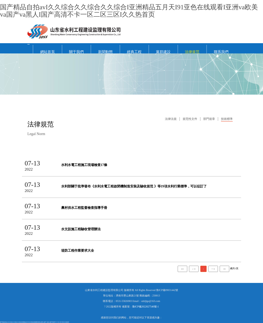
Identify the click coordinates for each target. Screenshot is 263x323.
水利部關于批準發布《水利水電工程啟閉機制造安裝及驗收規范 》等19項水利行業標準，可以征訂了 (134, 186)
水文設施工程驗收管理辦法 (81, 229)
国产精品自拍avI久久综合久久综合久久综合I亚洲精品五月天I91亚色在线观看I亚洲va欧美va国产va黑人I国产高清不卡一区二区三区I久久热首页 (129, 10)
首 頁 (182, 269)
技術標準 (227, 118)
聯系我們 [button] (221, 51)
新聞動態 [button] (105, 51)
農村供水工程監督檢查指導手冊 (84, 208)
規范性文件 (190, 118)
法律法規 (171, 118)
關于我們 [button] (76, 51)
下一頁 (213, 269)
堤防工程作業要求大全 (77, 250)
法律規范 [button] (192, 51)
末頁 (224, 269)
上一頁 (193, 269)
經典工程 (134, 51)
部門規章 (209, 118)
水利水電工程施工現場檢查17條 (84, 165)
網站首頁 (47, 51)
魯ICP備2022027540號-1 (145, 306)
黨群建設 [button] (163, 51)
